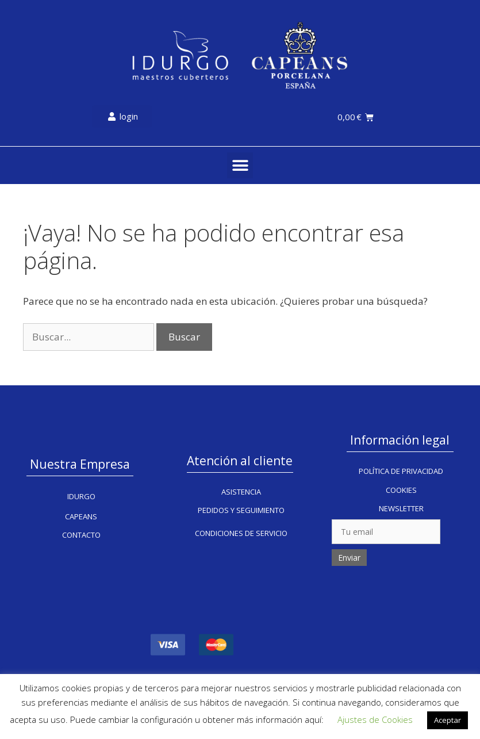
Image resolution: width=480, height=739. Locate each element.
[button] (240, 165)
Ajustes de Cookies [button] (375, 719)
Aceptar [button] (447, 720)
